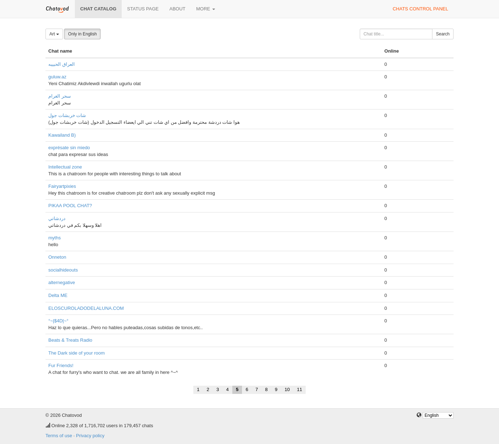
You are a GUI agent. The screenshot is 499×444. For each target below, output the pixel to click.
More (205, 8)
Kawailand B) (62, 135)
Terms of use (58, 435)
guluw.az (57, 76)
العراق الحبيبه (61, 64)
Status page (143, 8)
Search (443, 33)
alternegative (61, 282)
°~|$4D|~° (58, 320)
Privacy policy (90, 435)
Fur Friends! (60, 365)
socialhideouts (63, 270)
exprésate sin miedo (69, 147)
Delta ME (57, 295)
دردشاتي (57, 218)
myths (54, 237)
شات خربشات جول (67, 115)
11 (299, 389)
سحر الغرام (59, 96)
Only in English (82, 33)
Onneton (57, 257)
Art (54, 33)
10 (287, 389)
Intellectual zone (65, 167)
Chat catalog (98, 8)
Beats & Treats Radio (70, 340)
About (177, 8)
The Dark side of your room (76, 353)
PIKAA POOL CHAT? (70, 205)
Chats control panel (420, 8)
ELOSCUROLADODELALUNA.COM (86, 308)
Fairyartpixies (62, 186)
